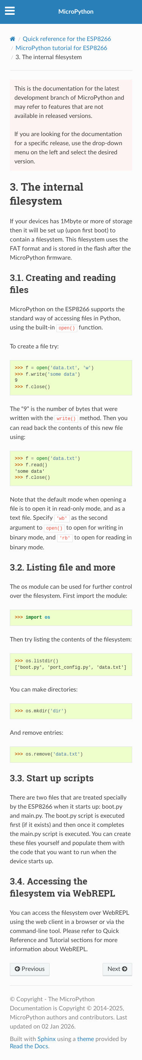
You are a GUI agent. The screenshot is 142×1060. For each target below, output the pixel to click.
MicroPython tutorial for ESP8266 (61, 48)
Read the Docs (29, 1046)
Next (117, 969)
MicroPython (76, 12)
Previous (30, 969)
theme (85, 1039)
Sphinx (46, 1039)
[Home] (13, 39)
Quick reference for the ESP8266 (67, 39)
